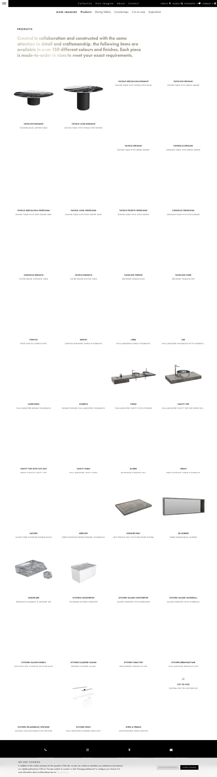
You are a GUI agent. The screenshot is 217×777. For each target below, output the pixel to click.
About (121, 3)
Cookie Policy (62, 772)
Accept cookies (189, 767)
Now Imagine (105, 3)
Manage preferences (168, 767)
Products (86, 11)
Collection (85, 3)
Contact (133, 3)
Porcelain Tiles (23, 3)
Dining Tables (103, 11)
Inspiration (155, 11)
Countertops (121, 11)
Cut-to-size (138, 11)
